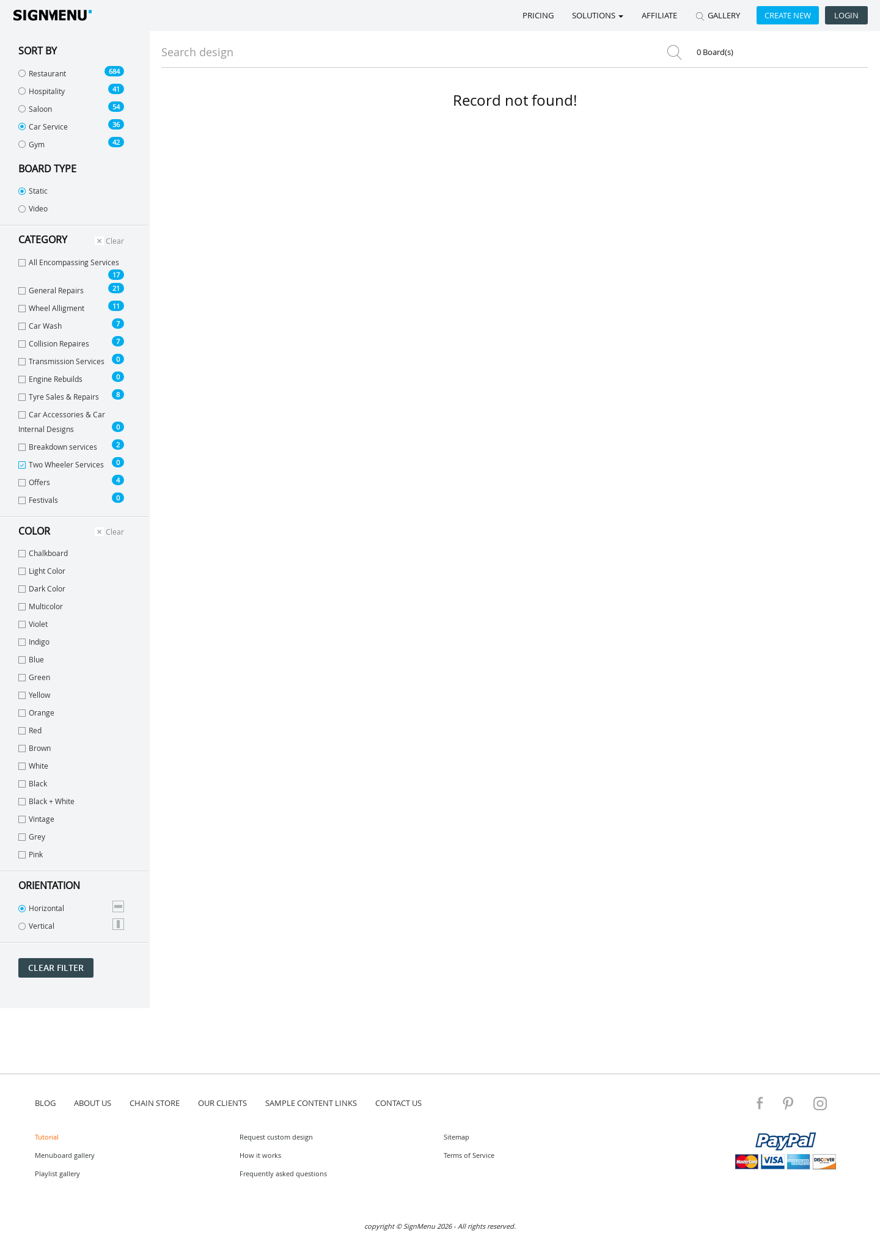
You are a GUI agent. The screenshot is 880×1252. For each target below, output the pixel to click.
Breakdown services (71, 445)
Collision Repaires (71, 342)
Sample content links (311, 1102)
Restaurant (71, 72)
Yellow (34, 695)
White (33, 766)
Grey (31, 836)
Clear (109, 240)
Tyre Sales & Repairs (71, 395)
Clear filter (56, 967)
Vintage (36, 819)
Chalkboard (43, 553)
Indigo (34, 641)
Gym (71, 143)
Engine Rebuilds (71, 378)
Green (34, 677)
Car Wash (71, 324)
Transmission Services (71, 360)
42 (116, 142)
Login (846, 15)
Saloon (71, 107)
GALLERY (717, 15)
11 (116, 305)
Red (30, 730)
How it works (260, 1155)
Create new (788, 15)
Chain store (155, 1102)
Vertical (71, 924)
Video (33, 208)
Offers (71, 481)
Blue (31, 659)
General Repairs (71, 289)
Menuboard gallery (65, 1155)
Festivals (71, 498)
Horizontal (71, 907)
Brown (34, 748)
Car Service (71, 125)
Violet (33, 624)
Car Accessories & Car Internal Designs (71, 421)
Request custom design (276, 1136)
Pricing (538, 15)
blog (45, 1102)
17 (116, 274)
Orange (36, 712)
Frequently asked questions (283, 1173)
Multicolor (40, 606)
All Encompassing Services (71, 268)
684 (114, 71)
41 (116, 88)
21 (116, 288)
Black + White (46, 801)
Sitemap (456, 1136)
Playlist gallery (57, 1173)
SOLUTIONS (597, 15)
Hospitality (71, 90)
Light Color (41, 571)
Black (32, 783)
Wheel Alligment (71, 307)
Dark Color (41, 588)
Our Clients (222, 1102)
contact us (398, 1102)
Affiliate (659, 15)
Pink (30, 854)
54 (116, 106)
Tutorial (47, 1136)
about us (92, 1102)
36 (116, 124)
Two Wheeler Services (71, 463)
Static (33, 191)
